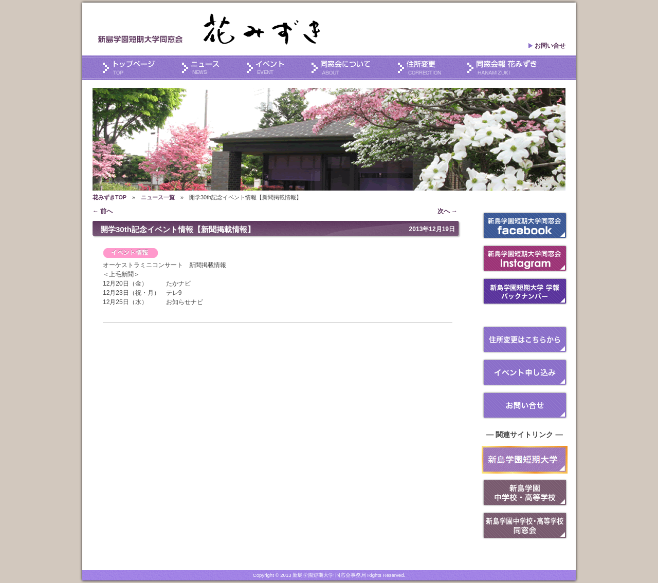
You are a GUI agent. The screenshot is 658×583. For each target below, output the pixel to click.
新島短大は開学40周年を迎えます (525, 460)
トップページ (136, 68)
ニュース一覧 (158, 197)
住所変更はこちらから (525, 339)
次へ (447, 211)
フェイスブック (525, 225)
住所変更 (427, 68)
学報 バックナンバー (525, 291)
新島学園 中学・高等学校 (525, 492)
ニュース (208, 68)
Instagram (525, 258)
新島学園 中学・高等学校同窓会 (525, 525)
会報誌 (502, 68)
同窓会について (349, 68)
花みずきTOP (109, 197)
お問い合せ (546, 45)
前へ (103, 211)
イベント (273, 68)
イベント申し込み (525, 372)
